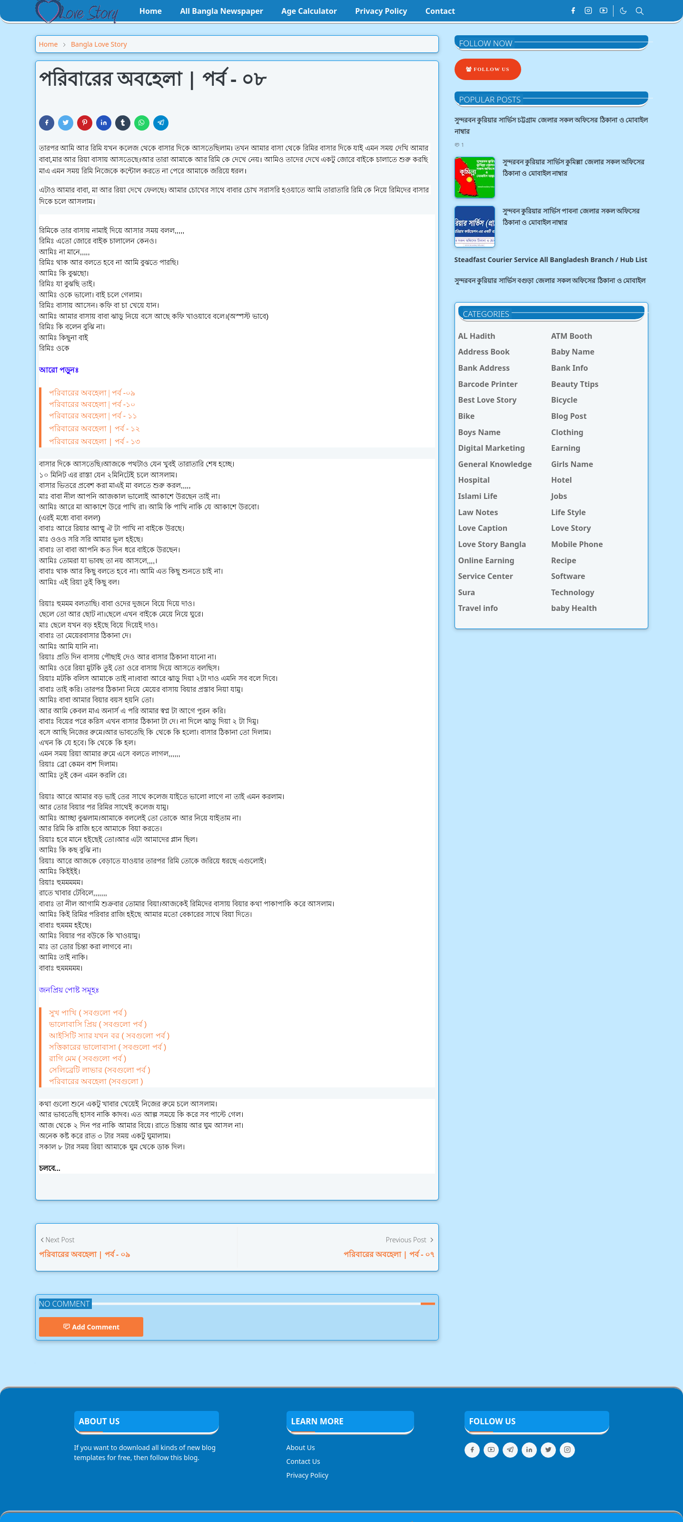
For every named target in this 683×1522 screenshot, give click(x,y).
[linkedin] (529, 1450)
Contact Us (303, 1461)
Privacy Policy (307, 1475)
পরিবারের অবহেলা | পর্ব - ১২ (94, 428)
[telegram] (510, 1450)
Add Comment (91, 1326)
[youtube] (603, 11)
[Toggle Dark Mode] (623, 11)
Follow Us (488, 69)
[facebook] (573, 11)
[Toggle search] (639, 11)
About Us (301, 1447)
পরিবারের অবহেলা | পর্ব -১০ (92, 404)
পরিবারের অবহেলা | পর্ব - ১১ (93, 416)
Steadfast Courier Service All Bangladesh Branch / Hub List (551, 259)
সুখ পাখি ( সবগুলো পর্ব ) (88, 1013)
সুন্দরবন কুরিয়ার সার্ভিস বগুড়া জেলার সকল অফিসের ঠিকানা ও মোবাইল (550, 280)
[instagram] (588, 11)
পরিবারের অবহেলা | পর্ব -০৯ (92, 393)
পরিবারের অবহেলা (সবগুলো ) (96, 1081)
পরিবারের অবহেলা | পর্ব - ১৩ (94, 441)
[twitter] (548, 1450)
